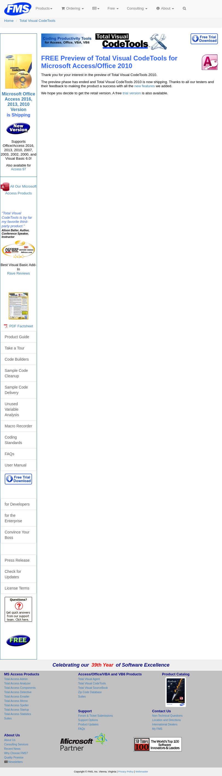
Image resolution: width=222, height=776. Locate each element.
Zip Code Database (90, 692)
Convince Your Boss (17, 535)
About (165, 8)
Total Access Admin (16, 679)
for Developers (17, 504)
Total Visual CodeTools (37, 21)
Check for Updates (13, 574)
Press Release (17, 560)
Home (9, 21)
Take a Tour (14, 348)
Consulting (137, 8)
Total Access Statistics (17, 714)
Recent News (12, 748)
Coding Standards (13, 440)
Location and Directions (166, 720)
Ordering (72, 8)
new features (144, 86)
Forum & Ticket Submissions (95, 715)
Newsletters (15, 761)
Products (44, 8)
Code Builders (17, 359)
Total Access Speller (16, 705)
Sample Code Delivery (16, 390)
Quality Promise (14, 757)
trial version (132, 93)
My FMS (157, 728)
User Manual (15, 465)
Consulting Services (16, 744)
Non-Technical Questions (167, 715)
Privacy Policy (125, 771)
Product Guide (17, 337)
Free (113, 8)
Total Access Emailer (16, 696)
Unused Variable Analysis (12, 409)
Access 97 (18, 169)
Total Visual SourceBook (93, 687)
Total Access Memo (16, 700)
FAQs (9, 454)
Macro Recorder (18, 426)
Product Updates (88, 724)
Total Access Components (20, 687)
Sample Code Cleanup (16, 373)
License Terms (17, 588)
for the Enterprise (13, 518)
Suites (8, 718)
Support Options (88, 720)
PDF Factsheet (21, 326)
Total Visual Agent (89, 679)
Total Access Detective (18, 692)
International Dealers (164, 724)
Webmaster (141, 771)
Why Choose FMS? (16, 753)
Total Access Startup (16, 709)
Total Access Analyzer (17, 683)
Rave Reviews (18, 273)
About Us (9, 740)
